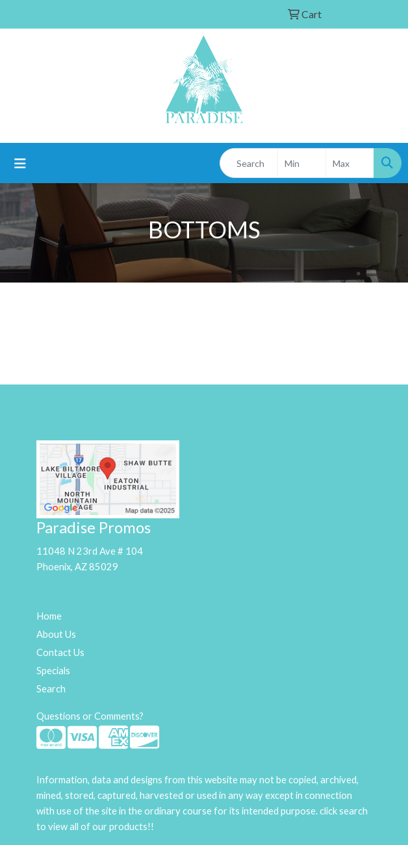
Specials (53, 670)
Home (49, 616)
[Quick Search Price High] (349, 163)
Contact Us (60, 652)
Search (51, 688)
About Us (56, 634)
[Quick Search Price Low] (301, 163)
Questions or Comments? (90, 716)
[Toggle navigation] (20, 163)
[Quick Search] (249, 163)
